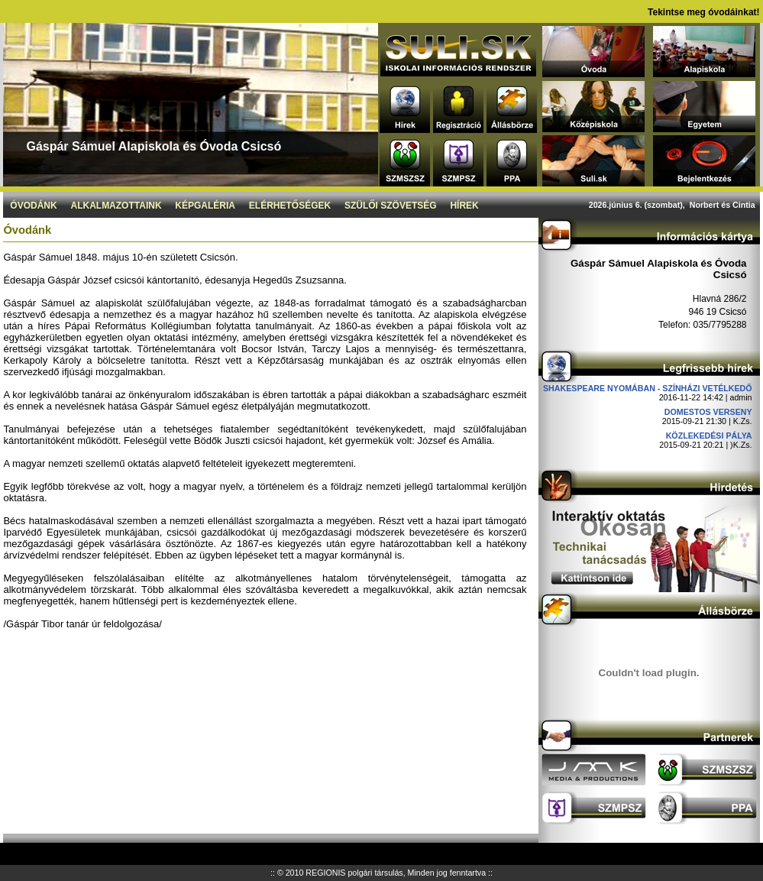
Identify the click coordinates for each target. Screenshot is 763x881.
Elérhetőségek (290, 205)
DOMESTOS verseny (708, 411)
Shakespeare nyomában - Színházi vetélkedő (647, 388)
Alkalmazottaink (115, 205)
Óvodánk (33, 205)
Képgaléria (205, 205)
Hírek (464, 205)
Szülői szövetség (390, 205)
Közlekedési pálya (709, 435)
